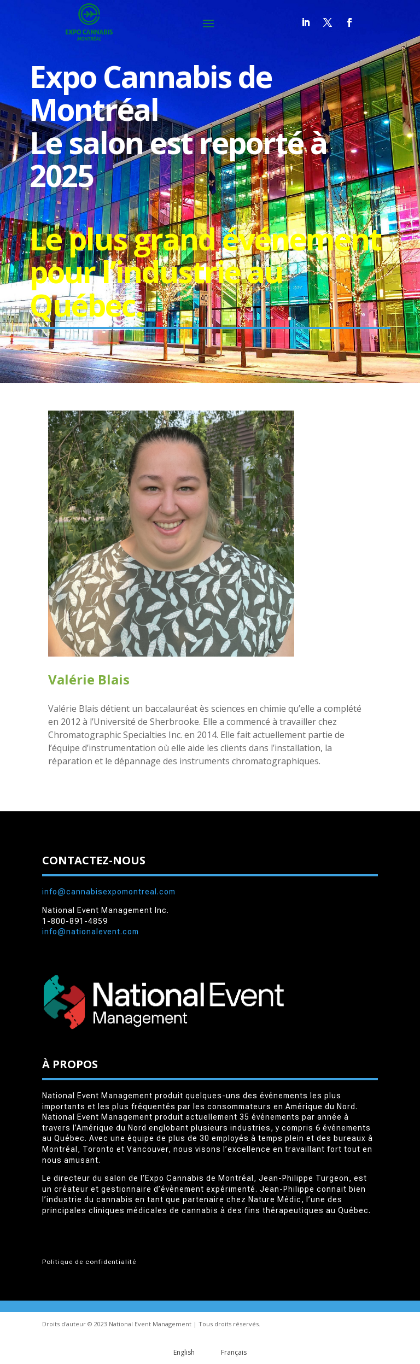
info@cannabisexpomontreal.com (109, 891)
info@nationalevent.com (90, 931)
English (184, 1352)
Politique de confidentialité (89, 1262)
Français (234, 1352)
